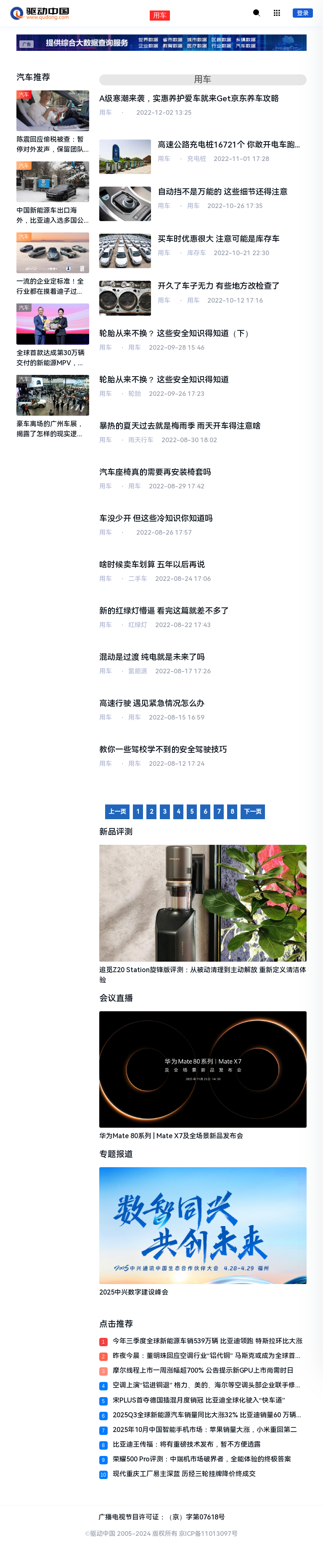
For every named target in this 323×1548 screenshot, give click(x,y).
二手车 (137, 580)
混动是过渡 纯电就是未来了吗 (152, 659)
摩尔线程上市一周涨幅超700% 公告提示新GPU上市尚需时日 (203, 1373)
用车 (105, 113)
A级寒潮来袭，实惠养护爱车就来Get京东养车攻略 (189, 98)
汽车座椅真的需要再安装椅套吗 (155, 473)
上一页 (117, 814)
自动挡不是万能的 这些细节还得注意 (223, 192)
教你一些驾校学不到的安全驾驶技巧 (163, 752)
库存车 (196, 254)
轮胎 (134, 394)
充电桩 (196, 159)
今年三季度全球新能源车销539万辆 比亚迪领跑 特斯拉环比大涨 (207, 1344)
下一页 (253, 814)
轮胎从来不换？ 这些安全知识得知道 (164, 380)
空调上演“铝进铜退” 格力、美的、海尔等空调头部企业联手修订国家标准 (207, 1388)
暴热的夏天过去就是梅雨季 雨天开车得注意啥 (180, 427)
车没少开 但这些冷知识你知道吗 (156, 520)
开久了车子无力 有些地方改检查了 (219, 286)
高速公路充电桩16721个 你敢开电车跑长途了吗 (230, 146)
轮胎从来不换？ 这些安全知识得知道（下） (176, 334)
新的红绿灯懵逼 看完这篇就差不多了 (164, 612)
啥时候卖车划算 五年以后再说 (152, 566)
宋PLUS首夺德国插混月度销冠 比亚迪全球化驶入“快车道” (199, 1403)
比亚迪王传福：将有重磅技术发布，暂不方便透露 (187, 1447)
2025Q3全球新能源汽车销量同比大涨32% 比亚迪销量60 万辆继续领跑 (208, 1417)
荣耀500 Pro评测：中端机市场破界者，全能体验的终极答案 (202, 1462)
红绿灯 (137, 627)
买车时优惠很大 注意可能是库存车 (219, 239)
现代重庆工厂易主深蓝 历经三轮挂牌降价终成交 (184, 1477)
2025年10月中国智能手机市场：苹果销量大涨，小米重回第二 (205, 1432)
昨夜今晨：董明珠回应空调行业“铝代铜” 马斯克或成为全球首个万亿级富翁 (207, 1358)
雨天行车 (141, 441)
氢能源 (137, 673)
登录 (303, 13)
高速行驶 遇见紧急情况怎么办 (152, 705)
